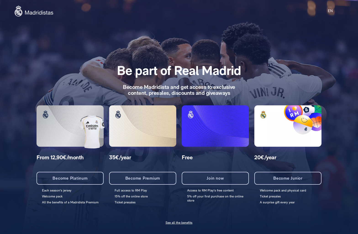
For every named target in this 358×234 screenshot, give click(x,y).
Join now (215, 178)
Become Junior (288, 178)
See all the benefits (179, 222)
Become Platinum (70, 178)
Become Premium (142, 178)
